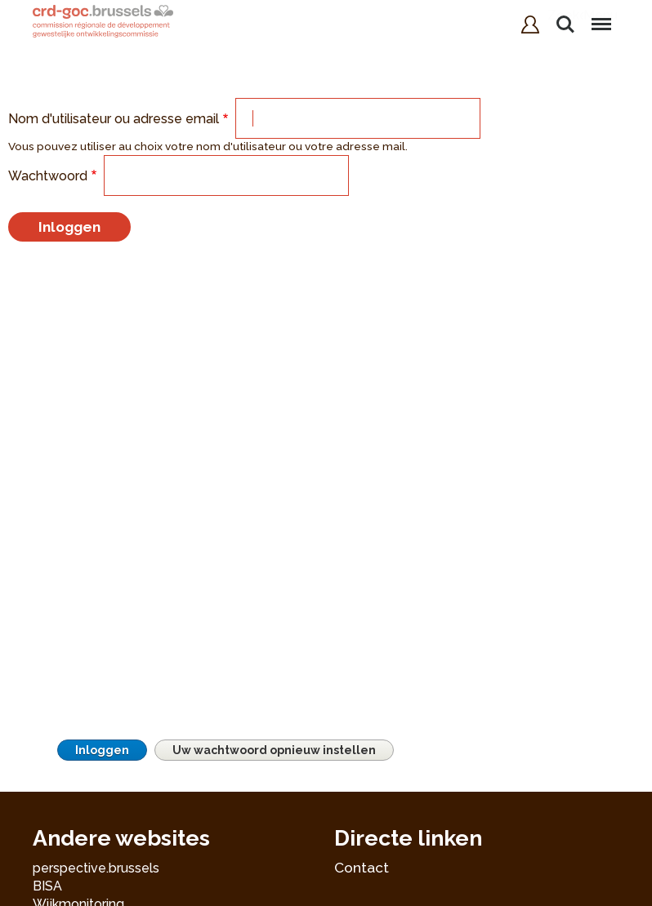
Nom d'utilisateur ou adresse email (113, 119)
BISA (47, 886)
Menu (600, 16)
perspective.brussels (96, 868)
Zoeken (565, 24)
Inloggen (102, 750)
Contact (361, 867)
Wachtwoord (47, 176)
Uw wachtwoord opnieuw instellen (274, 750)
